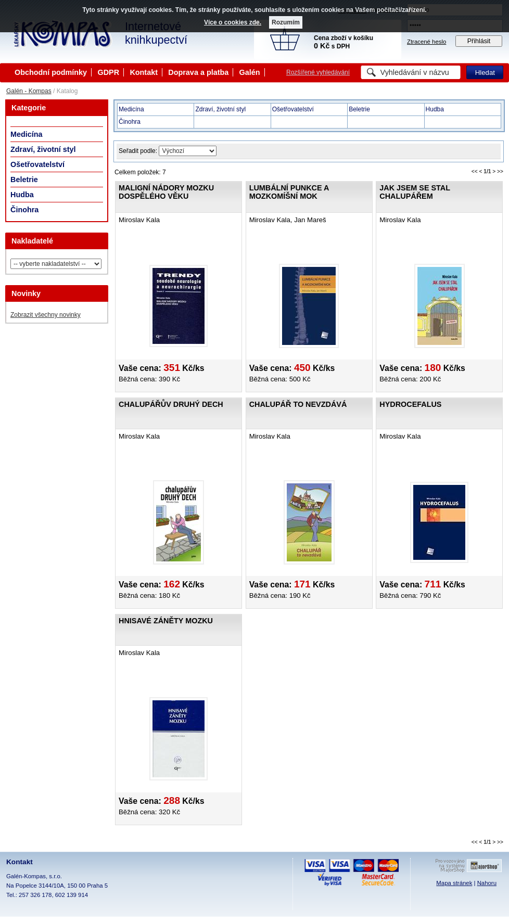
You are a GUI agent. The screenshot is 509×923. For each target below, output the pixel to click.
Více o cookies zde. (232, 22)
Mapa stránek (454, 883)
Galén (249, 72)
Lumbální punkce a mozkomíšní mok (289, 192)
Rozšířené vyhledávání (318, 72)
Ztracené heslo (426, 42)
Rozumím (286, 22)
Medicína (26, 134)
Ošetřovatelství (37, 164)
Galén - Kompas (29, 91)
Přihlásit (479, 41)
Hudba (22, 194)
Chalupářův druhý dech (171, 404)
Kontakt (144, 72)
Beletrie (24, 179)
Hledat (485, 72)
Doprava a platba (198, 72)
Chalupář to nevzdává (298, 404)
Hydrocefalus (410, 404)
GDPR (108, 72)
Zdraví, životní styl (43, 149)
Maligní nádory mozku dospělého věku (166, 192)
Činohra (24, 210)
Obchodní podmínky (51, 72)
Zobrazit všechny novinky (45, 314)
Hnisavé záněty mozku (166, 621)
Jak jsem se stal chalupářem (414, 192)
